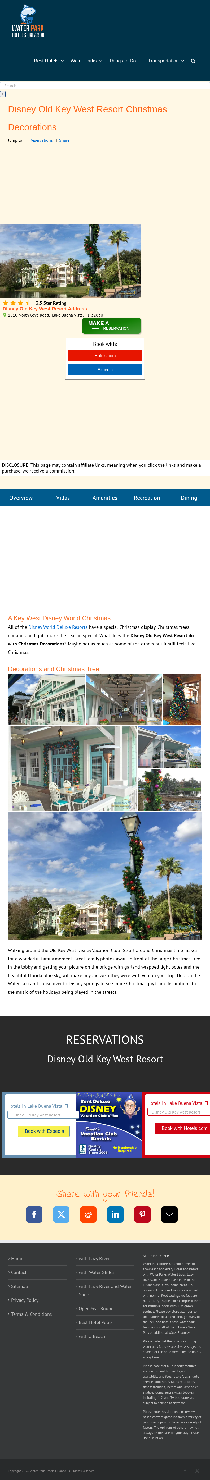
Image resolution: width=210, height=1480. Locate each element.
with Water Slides (97, 1272)
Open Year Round (96, 1308)
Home (17, 1259)
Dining (189, 497)
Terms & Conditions (31, 1314)
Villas (63, 497)
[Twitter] (64, 1215)
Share (64, 140)
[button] (193, 60)
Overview (21, 497)
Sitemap (19, 1286)
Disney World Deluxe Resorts (58, 627)
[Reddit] (91, 1215)
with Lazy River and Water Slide (105, 1290)
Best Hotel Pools (96, 1322)
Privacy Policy (24, 1300)
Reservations (41, 140)
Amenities (105, 497)
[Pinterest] (146, 1215)
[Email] (173, 1215)
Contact (19, 1272)
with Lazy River (94, 1259)
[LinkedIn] (119, 1215)
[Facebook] (37, 1215)
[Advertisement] (105, 185)
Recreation (147, 497)
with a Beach (92, 1336)
